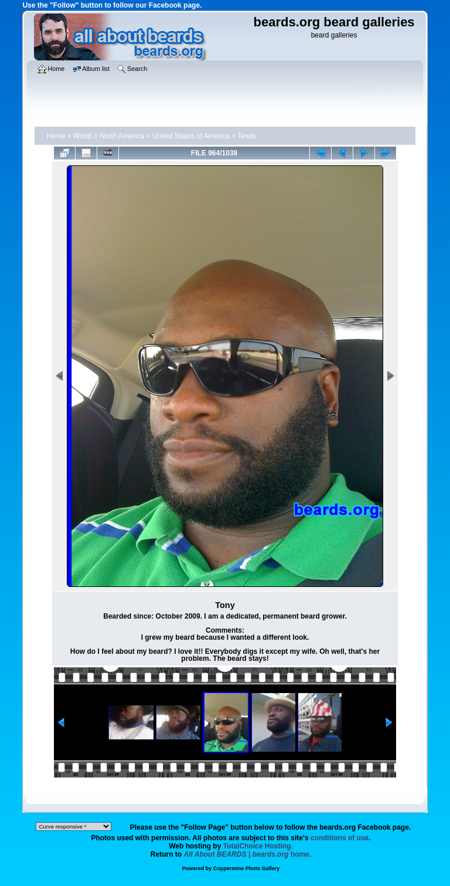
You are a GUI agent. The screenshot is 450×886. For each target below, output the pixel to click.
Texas (246, 136)
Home (55, 136)
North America (122, 136)
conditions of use (340, 838)
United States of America (191, 136)
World (82, 136)
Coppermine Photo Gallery (246, 868)
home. (248, 854)
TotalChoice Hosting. (258, 846)
